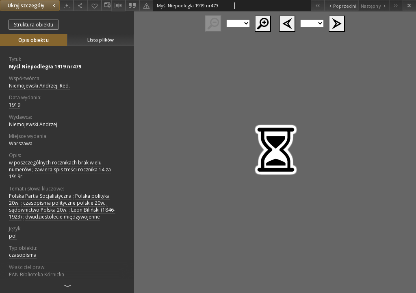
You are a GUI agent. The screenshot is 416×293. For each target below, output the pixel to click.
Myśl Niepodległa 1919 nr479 (45, 66)
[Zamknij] (409, 5)
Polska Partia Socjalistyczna (40, 195)
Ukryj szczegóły (32, 5)
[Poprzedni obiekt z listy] (341, 5)
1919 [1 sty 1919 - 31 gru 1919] (14, 104)
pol (13, 235)
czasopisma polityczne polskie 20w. (64, 202)
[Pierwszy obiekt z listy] (317, 5)
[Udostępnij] (80, 5)
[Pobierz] (67, 5)
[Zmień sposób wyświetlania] (106, 5)
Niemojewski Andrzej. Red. (39, 85)
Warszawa (20, 143)
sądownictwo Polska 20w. (38, 209)
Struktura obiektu (33, 24)
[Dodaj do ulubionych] (95, 5)
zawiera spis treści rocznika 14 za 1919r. (60, 173)
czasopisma (23, 254)
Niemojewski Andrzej (33, 124)
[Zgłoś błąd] (146, 5)
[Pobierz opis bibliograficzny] (118, 5)
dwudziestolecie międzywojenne (62, 216)
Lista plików (100, 40)
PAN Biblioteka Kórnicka (36, 274)
